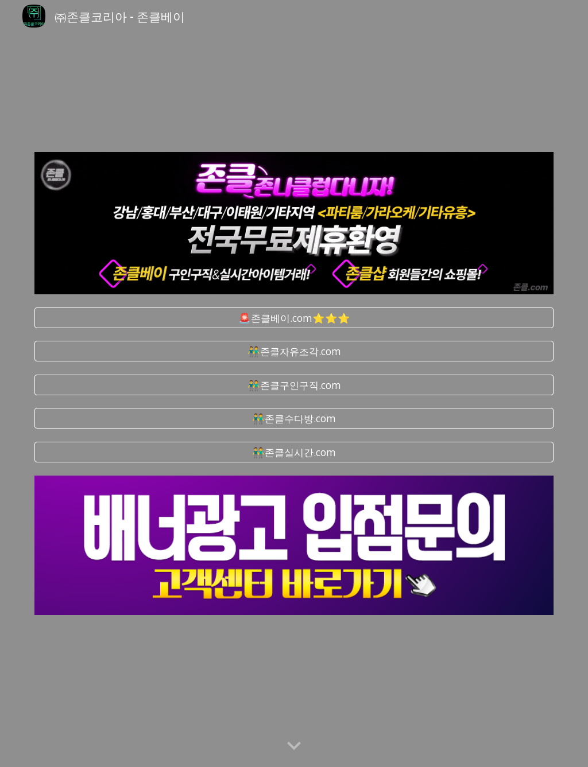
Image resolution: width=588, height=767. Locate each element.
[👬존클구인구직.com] (294, 385)
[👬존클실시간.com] (294, 452)
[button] (294, 746)
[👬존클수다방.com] (294, 418)
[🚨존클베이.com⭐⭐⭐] (294, 317)
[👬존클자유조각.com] (294, 351)
